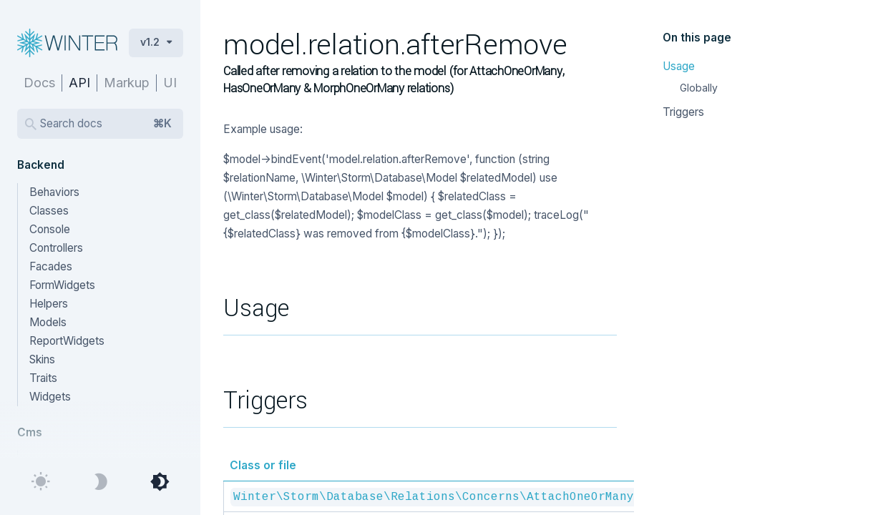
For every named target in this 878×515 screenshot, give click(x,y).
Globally (699, 88)
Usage (679, 66)
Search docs (106, 123)
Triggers (683, 112)
